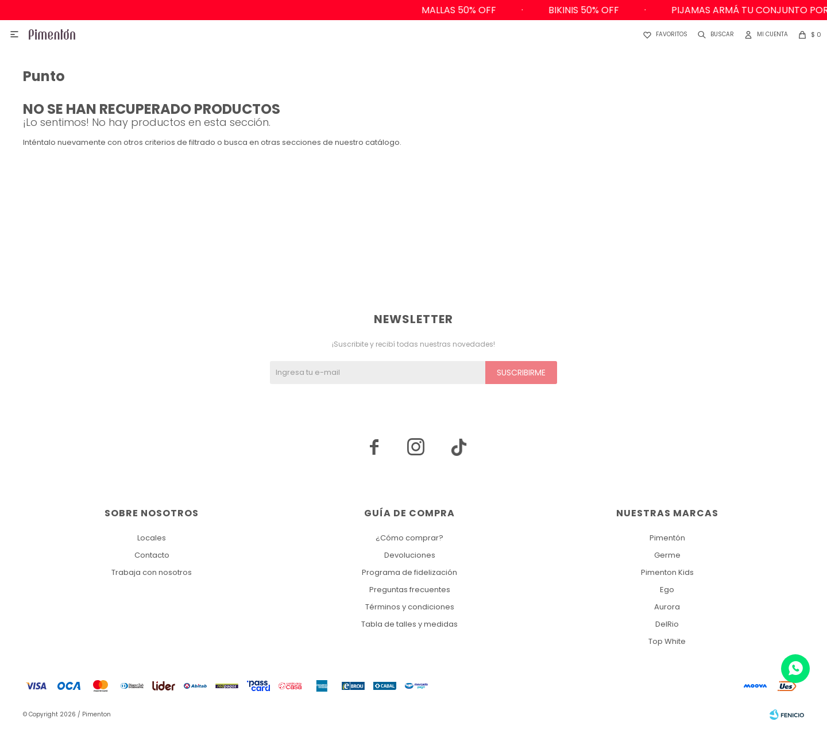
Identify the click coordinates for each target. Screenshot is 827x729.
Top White (667, 641)
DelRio (667, 624)
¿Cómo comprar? (409, 537)
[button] (713, 34)
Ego (667, 589)
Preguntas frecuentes (409, 589)
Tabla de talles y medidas (409, 624)
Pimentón (667, 537)
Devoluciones (409, 555)
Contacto (151, 555)
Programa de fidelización (409, 572)
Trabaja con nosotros (151, 572)
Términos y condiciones (409, 606)
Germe (667, 555)
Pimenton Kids (667, 572)
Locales (151, 537)
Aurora (667, 606)
